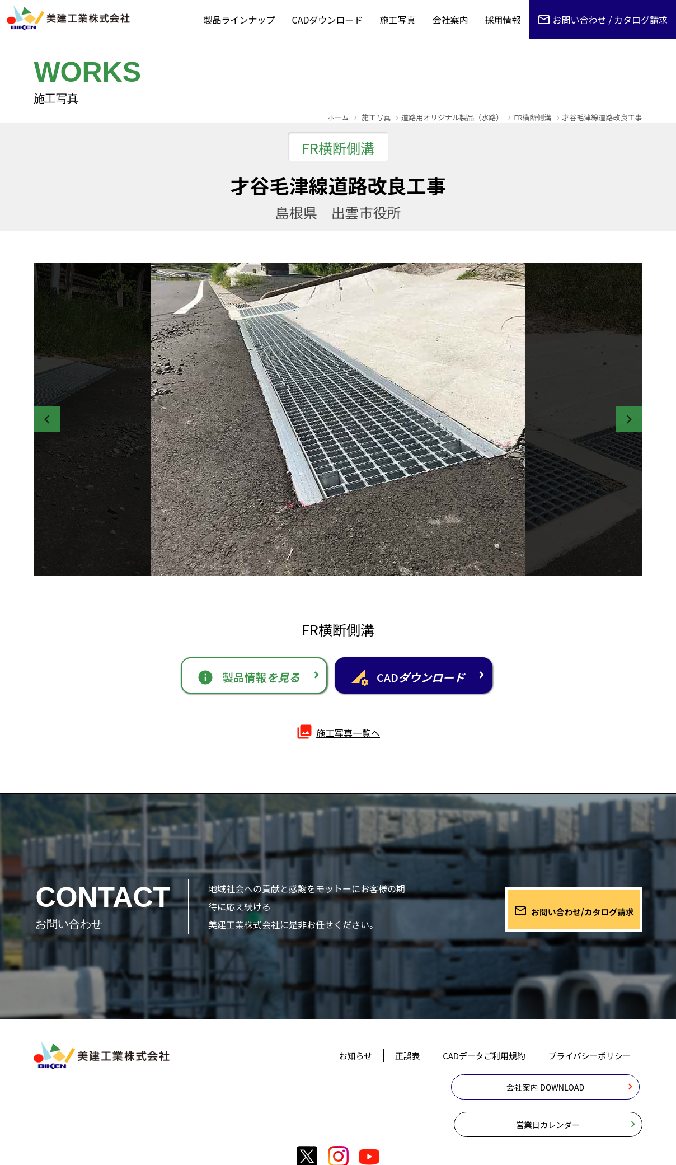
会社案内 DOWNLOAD (418, 1099)
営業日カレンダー (569, 1099)
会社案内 (450, 19)
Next (622, 419)
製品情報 (225, 678)
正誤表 (393, 1064)
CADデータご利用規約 (474, 1064)
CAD (434, 678)
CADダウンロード (327, 19)
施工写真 (398, 19)
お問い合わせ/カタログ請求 (567, 912)
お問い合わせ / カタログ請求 (610, 19)
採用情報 (503, 19)
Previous (53, 419)
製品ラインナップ (239, 19)
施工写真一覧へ (338, 740)
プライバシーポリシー (586, 1064)
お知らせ (339, 1064)
